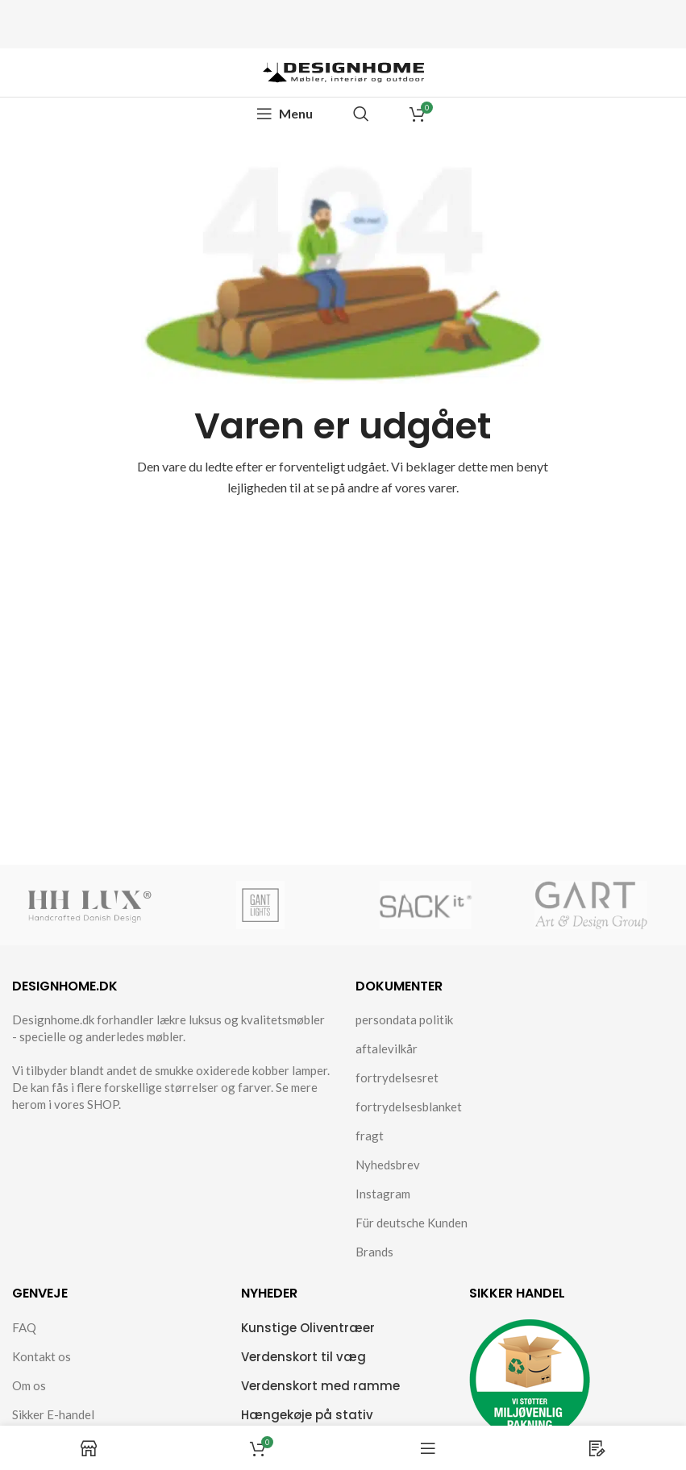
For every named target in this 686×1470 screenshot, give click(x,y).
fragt (369, 1135)
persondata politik (404, 1019)
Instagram (382, 1193)
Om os (29, 1385)
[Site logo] (343, 71)
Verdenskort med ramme (320, 1385)
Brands (374, 1251)
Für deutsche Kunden (411, 1222)
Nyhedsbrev (387, 1164)
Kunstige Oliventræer (308, 1327)
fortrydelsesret (397, 1077)
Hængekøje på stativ (307, 1414)
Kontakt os (41, 1356)
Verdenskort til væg (303, 1356)
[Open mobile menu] (284, 114)
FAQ (24, 1327)
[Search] (361, 114)
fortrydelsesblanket (408, 1106)
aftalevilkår (386, 1048)
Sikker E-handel (53, 1414)
